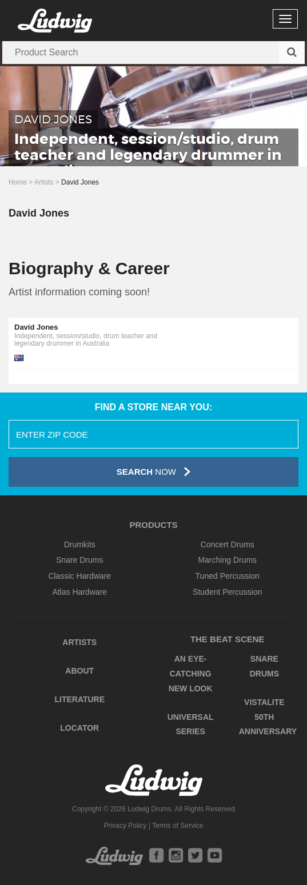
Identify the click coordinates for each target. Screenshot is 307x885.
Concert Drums (227, 544)
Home (18, 182)
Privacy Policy (125, 826)
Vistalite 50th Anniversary (268, 717)
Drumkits (79, 544)
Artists (43, 182)
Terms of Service (177, 826)
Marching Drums (227, 559)
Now (153, 471)
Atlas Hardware (79, 591)
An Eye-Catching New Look (191, 673)
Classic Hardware (79, 575)
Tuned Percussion (228, 575)
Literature (79, 699)
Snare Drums (79, 559)
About (79, 670)
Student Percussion (227, 591)
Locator (79, 727)
